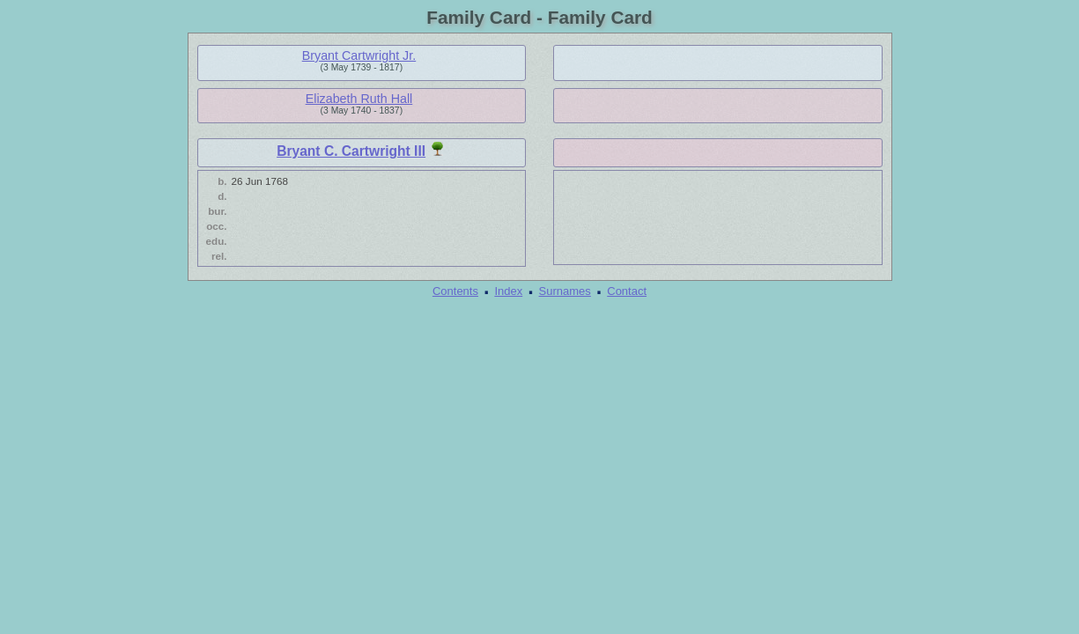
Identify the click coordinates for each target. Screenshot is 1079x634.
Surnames (565, 291)
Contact (627, 291)
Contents (455, 291)
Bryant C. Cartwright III (351, 151)
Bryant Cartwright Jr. (359, 55)
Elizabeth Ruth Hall (359, 99)
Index (508, 291)
